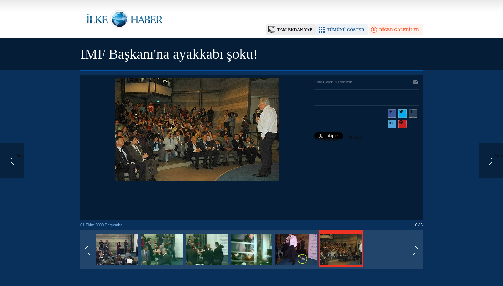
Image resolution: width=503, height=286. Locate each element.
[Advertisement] (197, 201)
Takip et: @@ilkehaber (339, 138)
